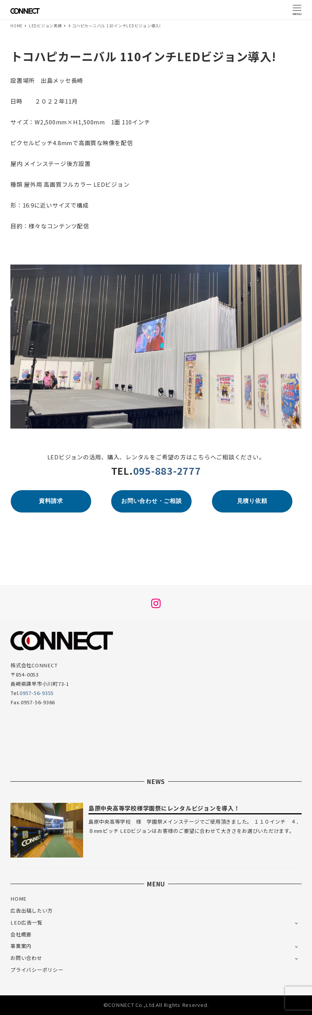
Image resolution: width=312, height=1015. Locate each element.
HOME (18, 898)
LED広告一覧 (26, 922)
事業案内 (21, 946)
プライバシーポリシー (36, 969)
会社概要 (21, 934)
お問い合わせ (26, 957)
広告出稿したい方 (31, 910)
